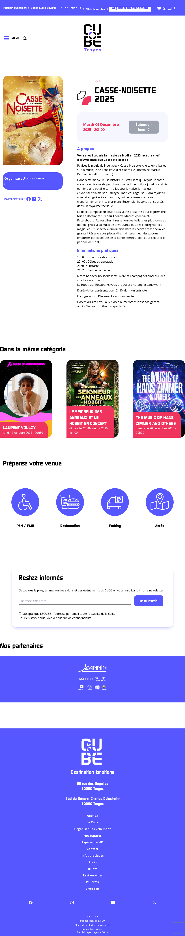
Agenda (92, 816)
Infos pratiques (92, 855)
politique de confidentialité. (74, 618)
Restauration (92, 876)
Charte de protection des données (92, 925)
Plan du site (92, 916)
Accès (93, 862)
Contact (92, 849)
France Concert (35, 178)
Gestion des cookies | (92, 929)
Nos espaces (93, 836)
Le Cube (92, 822)
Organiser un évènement (130, 8)
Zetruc (105, 932)
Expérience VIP (92, 842)
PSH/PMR (92, 882)
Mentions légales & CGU (92, 920)
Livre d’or (92, 889)
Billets (92, 869)
